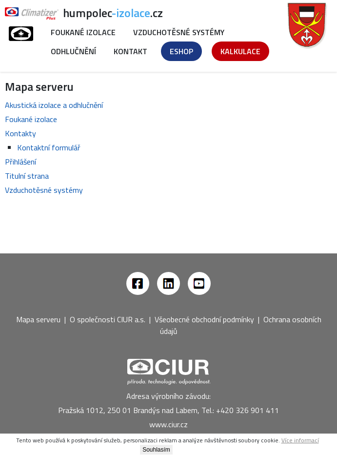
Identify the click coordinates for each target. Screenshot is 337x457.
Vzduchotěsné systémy (178, 32)
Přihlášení (20, 161)
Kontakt (130, 51)
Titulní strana (27, 176)
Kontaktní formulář (48, 147)
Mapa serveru (38, 319)
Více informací (300, 440)
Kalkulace (240, 51)
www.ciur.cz (168, 424)
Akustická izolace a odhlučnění (54, 105)
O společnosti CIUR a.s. (107, 319)
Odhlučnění (73, 51)
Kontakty (20, 133)
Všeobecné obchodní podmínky (204, 319)
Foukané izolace (83, 32)
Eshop (181, 51)
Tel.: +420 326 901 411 (240, 410)
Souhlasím (156, 449)
